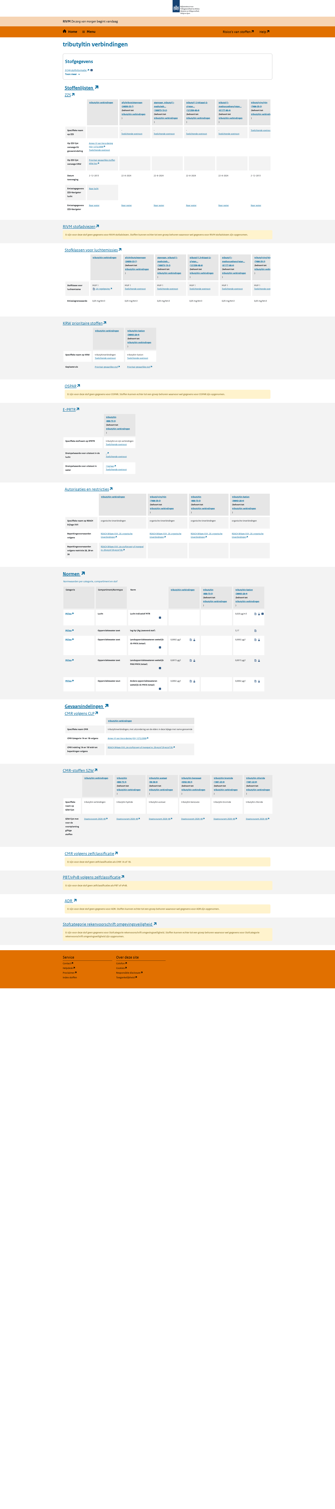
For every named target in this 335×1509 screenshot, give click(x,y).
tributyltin (111, 417)
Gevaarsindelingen (87, 706)
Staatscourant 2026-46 (96, 818)
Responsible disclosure (141, 972)
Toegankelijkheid (141, 977)
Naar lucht (94, 188)
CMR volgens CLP (82, 713)
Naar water (94, 205)
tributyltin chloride (255, 778)
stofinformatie (77, 70)
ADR (71, 900)
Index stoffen (70, 977)
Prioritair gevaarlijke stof (107, 366)
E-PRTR (71, 409)
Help (265, 32)
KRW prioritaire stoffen (85, 323)
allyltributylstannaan (132, 102)
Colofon (137, 963)
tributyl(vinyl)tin (259, 102)
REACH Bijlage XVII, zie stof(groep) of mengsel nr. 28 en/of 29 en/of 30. (141, 747)
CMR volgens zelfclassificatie (91, 853)
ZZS (70, 94)
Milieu (69, 613)
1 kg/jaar (111, 466)
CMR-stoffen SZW (80, 770)
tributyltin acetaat (158, 778)
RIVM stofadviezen (81, 226)
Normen (74, 574)
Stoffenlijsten (82, 88)
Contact (83, 963)
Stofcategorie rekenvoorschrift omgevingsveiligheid (110, 924)
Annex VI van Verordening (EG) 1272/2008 (128, 738)
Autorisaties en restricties (89, 489)
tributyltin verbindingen (101, 102)
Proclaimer (85, 972)
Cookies (137, 968)
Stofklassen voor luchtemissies (93, 249)
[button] (89, 31)
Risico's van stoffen (240, 32)
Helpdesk (84, 968)
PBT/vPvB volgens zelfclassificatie (94, 877)
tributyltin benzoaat (191, 778)
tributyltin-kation (136, 330)
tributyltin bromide (223, 778)
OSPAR (73, 386)
